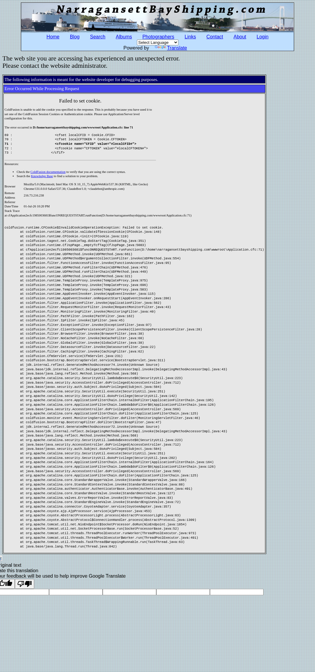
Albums (124, 36)
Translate (171, 47)
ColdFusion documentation (48, 172)
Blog (75, 36)
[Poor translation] (24, 584)
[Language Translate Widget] (157, 42)
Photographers (158, 36)
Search (97, 36)
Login (262, 36)
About (240, 36)
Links (190, 36)
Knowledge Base (42, 176)
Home (53, 36)
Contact (214, 36)
